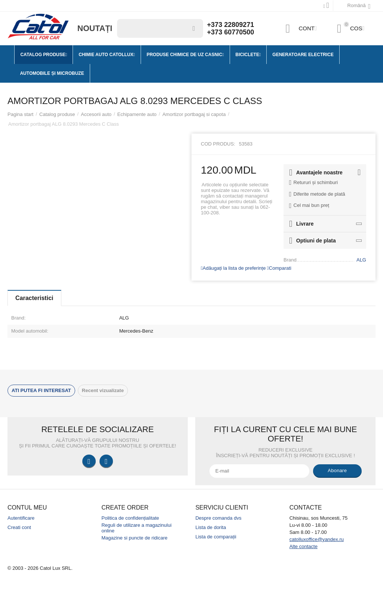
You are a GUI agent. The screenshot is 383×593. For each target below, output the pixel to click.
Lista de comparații (215, 536)
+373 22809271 (230, 24)
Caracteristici (34, 298)
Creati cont (19, 527)
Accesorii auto (96, 114)
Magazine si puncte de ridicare (134, 538)
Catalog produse (57, 114)
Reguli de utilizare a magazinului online (136, 528)
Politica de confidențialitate (130, 518)
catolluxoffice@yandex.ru (316, 539)
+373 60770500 (230, 32)
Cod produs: (218, 144)
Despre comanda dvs (218, 518)
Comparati (279, 268)
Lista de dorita (210, 527)
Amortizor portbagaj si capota (194, 114)
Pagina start (20, 114)
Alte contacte (303, 546)
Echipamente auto (137, 114)
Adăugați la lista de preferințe (233, 268)
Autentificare (20, 518)
